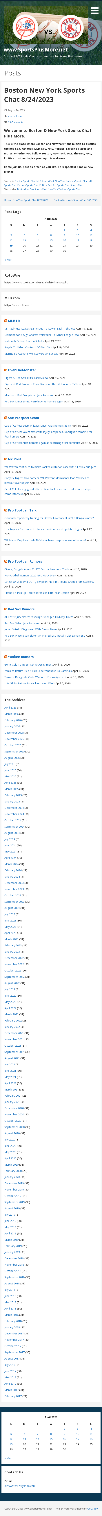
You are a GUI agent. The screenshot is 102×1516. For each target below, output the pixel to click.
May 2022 (10, 1002)
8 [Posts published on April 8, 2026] (51, 235)
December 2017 (14, 1333)
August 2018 (12, 1283)
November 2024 (14, 814)
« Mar (7, 259)
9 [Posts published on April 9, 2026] (64, 235)
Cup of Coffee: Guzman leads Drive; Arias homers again (37, 425)
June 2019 (10, 1221)
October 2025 (12, 745)
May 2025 (10, 776)
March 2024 (11, 864)
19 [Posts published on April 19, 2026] (11, 245)
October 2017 (12, 1346)
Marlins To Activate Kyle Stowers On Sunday (31, 353)
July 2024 (9, 839)
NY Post (14, 459)
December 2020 (14, 1108)
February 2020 (13, 1171)
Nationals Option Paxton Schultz (24, 341)
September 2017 (14, 1352)
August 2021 (12, 1058)
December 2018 (14, 1258)
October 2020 (12, 1120)
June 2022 (10, 995)
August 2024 (12, 833)
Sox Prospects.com (23, 418)
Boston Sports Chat (25, 181)
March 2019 (11, 1239)
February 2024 (13, 870)
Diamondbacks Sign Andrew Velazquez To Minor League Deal (41, 335)
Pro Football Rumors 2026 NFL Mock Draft (30, 575)
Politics (43, 185)
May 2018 (10, 1302)
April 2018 (10, 1308)
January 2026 (12, 726)
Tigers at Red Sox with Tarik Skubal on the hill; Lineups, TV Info (42, 384)
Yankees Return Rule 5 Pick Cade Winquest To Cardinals (38, 671)
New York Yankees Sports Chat (71, 181)
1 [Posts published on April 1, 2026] (51, 230)
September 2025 (14, 751)
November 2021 (14, 1039)
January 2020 (12, 1177)
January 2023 (12, 951)
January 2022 (12, 1027)
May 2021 (10, 1077)
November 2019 (14, 1189)
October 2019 (12, 1196)
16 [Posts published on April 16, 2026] (64, 240)
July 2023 (9, 914)
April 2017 (10, 1383)
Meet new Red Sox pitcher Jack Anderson (29, 395)
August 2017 (12, 1358)
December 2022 (14, 958)
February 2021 (13, 1095)
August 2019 (12, 1208)
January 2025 (12, 801)
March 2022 (11, 1014)
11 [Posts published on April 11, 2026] (91, 235)
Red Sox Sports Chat (58, 185)
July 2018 (9, 1289)
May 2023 (10, 926)
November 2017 (14, 1339)
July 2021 (9, 1064)
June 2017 (10, 1371)
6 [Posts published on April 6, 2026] (24, 235)
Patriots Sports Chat (27, 185)
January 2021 (12, 1102)
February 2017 (13, 1396)
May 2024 (10, 851)
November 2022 (14, 964)
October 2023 (12, 895)
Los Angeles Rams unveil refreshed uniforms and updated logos (43, 529)
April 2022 (10, 1008)
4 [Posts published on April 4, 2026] (91, 230)
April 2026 (10, 707)
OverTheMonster (22, 370)
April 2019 (10, 1233)
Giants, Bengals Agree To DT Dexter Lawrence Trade (37, 569)
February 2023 (13, 945)
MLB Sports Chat (45, 181)
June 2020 (10, 1146)
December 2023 (14, 883)
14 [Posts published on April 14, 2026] (37, 240)
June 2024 (10, 845)
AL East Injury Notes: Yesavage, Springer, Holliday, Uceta (38, 617)
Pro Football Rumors (25, 561)
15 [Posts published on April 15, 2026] (51, 240)
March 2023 (11, 939)
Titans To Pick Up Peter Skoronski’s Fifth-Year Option (36, 593)
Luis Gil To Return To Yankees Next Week (29, 683)
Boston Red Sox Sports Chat (32, 189)
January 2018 (12, 1327)
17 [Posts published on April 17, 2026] (77, 240)
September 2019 (14, 1202)
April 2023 (10, 933)
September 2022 (14, 976)
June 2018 (10, 1296)
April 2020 (10, 1158)
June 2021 (10, 1070)
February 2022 (13, 1020)
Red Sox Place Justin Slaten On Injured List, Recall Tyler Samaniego (44, 635)
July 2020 (9, 1139)
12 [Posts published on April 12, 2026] (11, 240)
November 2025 (14, 739)
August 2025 (12, 757)
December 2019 (14, 1183)
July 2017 (9, 1365)
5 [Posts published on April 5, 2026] (11, 235)
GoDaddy (92, 1508)
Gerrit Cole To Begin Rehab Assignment (28, 664)
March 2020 (11, 1164)
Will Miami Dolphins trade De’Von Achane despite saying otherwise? (45, 540)
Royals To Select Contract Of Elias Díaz (28, 347)
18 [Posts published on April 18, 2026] (91, 240)
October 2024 (12, 820)
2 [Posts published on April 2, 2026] (64, 230)
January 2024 (12, 876)
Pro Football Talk (22, 510)
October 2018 (12, 1271)
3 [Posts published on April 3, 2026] (77, 230)
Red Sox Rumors (21, 609)
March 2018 (11, 1315)
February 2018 (13, 1321)
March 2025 (11, 789)
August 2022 (12, 983)
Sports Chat (76, 185)
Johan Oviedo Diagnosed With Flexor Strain (30, 629)
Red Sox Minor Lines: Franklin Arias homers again (33, 401)
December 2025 (14, 732)
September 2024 (14, 826)
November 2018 (14, 1264)
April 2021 (10, 1083)
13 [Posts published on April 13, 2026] (24, 240)
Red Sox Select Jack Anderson (22, 623)
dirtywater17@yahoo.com (20, 1486)
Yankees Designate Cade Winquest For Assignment (35, 677)
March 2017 (11, 1390)
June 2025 (10, 770)
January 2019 (12, 1252)
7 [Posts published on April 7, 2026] (37, 235)
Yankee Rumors (21, 656)
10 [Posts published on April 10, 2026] (77, 235)
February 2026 (13, 720)
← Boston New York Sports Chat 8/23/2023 (24, 200)
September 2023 (14, 901)
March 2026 (11, 714)
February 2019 (13, 1246)
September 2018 (14, 1277)
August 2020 (12, 1133)
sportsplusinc (15, 116)
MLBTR (14, 320)
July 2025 (9, 764)
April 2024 (10, 857)
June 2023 (10, 920)
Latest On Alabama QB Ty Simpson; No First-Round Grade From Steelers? (49, 581)
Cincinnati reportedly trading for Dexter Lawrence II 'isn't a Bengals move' (49, 518)
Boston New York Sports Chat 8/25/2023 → (77, 200)
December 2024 (14, 807)
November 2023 (14, 889)
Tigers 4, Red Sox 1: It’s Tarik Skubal (26, 378)
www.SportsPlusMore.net (36, 49)
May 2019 (10, 1227)
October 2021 (12, 1045)
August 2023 (12, 908)
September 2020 (14, 1127)
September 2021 (14, 1052)
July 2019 (9, 1214)
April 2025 (10, 782)
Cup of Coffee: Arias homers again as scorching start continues (42, 443)
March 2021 (11, 1089)
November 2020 (14, 1114)
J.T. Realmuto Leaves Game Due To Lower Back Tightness (39, 328)
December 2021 (14, 1033)
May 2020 (10, 1152)
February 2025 (13, 795)
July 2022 (9, 989)
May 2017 (10, 1377)
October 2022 (12, 970)
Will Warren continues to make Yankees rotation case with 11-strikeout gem (50, 467)
